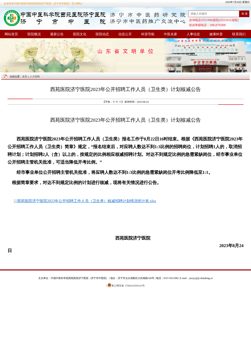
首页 (24, 76)
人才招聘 (35, 76)
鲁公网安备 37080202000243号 (126, 285)
